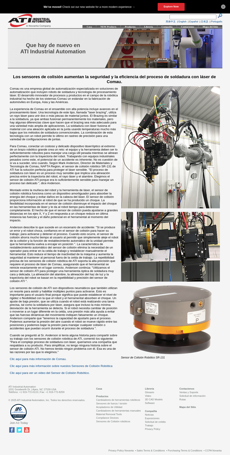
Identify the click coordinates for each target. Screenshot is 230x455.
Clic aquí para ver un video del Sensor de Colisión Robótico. (50, 373)
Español (193, 21)
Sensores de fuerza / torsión (111, 403)
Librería (148, 26)
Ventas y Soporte (188, 392)
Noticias (149, 414)
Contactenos (187, 388)
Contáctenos (187, 26)
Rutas (182, 399)
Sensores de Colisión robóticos (113, 421)
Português (216, 21)
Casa (89, 26)
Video (148, 396)
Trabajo (149, 425)
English (182, 21)
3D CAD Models (154, 399)
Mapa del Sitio (210, 26)
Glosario (149, 392)
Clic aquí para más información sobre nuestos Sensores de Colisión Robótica (61, 366)
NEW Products (108, 26)
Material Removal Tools (109, 414)
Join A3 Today (19, 423)
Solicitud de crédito (155, 421)
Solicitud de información (192, 396)
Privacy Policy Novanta (121, 450)
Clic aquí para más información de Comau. (38, 359)
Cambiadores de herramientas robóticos (118, 400)
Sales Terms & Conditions (151, 450)
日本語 (204, 21)
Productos (130, 26)
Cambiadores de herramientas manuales (118, 410)
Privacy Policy (152, 429)
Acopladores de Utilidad (109, 407)
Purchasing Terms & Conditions (185, 450)
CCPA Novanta (213, 450)
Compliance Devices (107, 417)
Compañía (166, 26)
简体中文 (171, 21)
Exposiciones (152, 418)
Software (150, 403)
